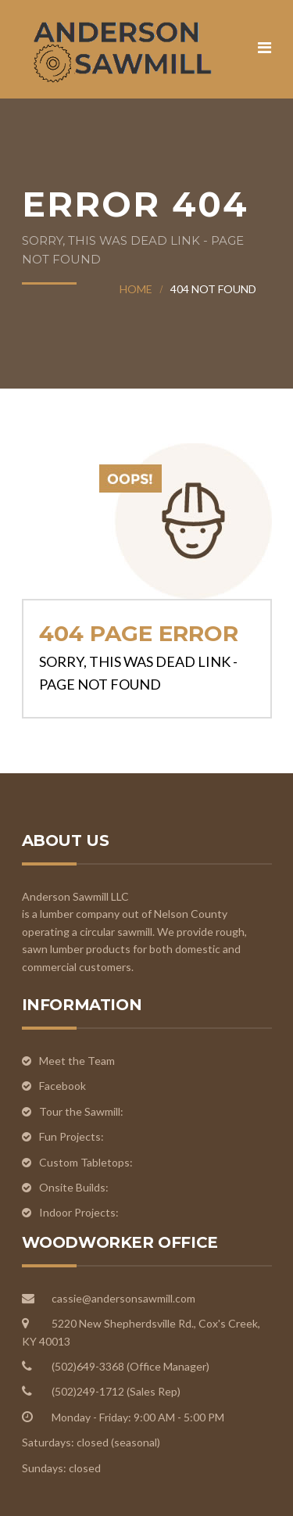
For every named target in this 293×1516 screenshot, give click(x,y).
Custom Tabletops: (86, 1162)
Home (136, 289)
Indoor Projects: (79, 1212)
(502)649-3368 (89, 1366)
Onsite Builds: (74, 1187)
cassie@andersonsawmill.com (123, 1298)
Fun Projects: (71, 1136)
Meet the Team (77, 1060)
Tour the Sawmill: (82, 1111)
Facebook (62, 1085)
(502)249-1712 (89, 1391)
